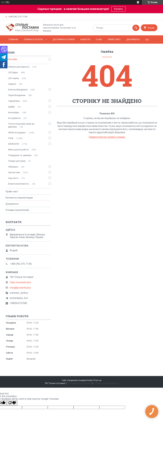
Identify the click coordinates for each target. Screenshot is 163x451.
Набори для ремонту (18, 67)
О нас (99, 39)
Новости (85, 39)
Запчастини (14, 172)
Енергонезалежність (18, 183)
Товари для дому (16, 161)
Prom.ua (97, 380)
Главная (13, 39)
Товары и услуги (33, 39)
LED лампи (13, 78)
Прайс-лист (114, 39)
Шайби (11, 107)
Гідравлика (14, 101)
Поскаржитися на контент (79, 383)
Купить (118, 8)
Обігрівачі (13, 167)
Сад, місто (13, 178)
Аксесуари (13, 112)
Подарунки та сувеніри (19, 155)
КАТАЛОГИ (13, 144)
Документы (133, 39)
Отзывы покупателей (17, 210)
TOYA (10, 138)
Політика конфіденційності (105, 383)
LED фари (13, 72)
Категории (11, 59)
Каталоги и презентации (19, 197)
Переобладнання (16, 95)
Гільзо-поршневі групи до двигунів (21, 125)
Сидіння (12, 84)
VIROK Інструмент (17, 132)
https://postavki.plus (20, 282)
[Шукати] (135, 28)
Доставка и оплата (64, 39)
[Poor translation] (12, 403)
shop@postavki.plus (20, 287)
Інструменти (14, 118)
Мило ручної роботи (18, 149)
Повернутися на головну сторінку (107, 137)
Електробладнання (18, 89)
